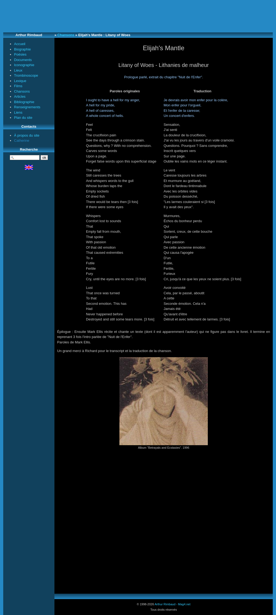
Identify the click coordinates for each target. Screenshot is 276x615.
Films (18, 86)
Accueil (19, 44)
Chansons (22, 91)
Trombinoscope (26, 75)
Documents (23, 60)
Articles (20, 96)
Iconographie (24, 65)
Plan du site (23, 118)
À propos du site (26, 135)
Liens (18, 112)
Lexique (20, 81)
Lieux (18, 70)
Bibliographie (24, 102)
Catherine (21, 140)
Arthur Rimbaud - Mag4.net (173, 604)
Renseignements (27, 107)
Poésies (20, 54)
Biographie (22, 49)
